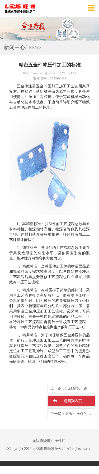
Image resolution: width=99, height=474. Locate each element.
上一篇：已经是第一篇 (68, 388)
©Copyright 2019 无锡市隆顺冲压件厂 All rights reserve (48, 449)
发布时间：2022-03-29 (49, 78)
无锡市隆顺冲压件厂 (48, 441)
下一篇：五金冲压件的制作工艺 (72, 414)
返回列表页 (73, 401)
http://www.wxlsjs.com (39, 73)
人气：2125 (67, 73)
